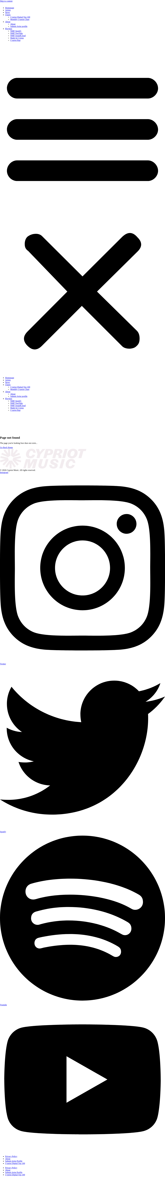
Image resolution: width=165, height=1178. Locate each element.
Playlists (8, 29)
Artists (8, 10)
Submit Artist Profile (13, 1161)
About (7, 22)
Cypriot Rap (15, 40)
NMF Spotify (15, 31)
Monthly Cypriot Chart (19, 19)
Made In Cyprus (17, 38)
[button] (82, 209)
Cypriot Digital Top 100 (20, 17)
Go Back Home (6, 447)
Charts (8, 15)
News (7, 12)
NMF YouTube (16, 33)
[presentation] (19, 423)
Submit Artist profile (18, 26)
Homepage (9, 8)
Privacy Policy (11, 1156)
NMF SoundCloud (18, 36)
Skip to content (6, 1)
